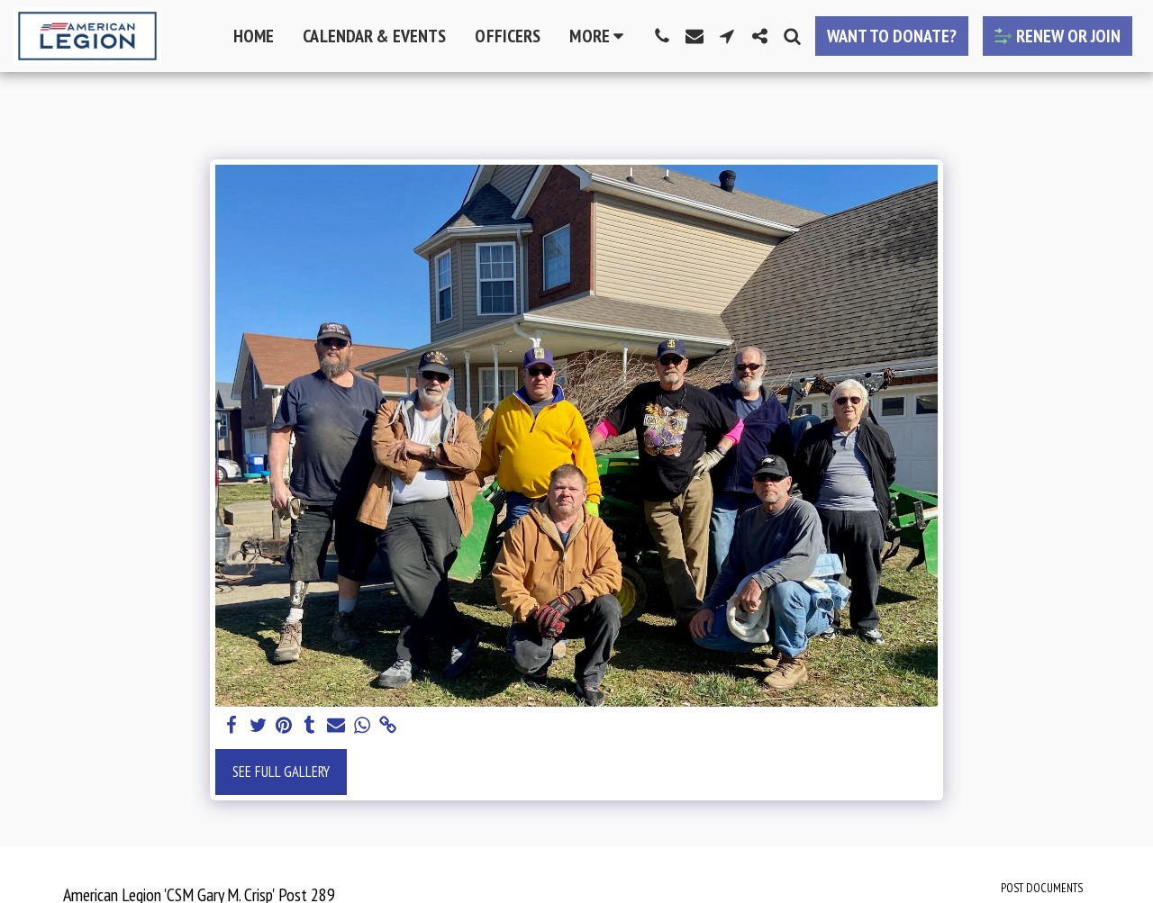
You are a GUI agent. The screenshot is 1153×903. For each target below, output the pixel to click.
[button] (662, 36)
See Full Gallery (281, 771)
